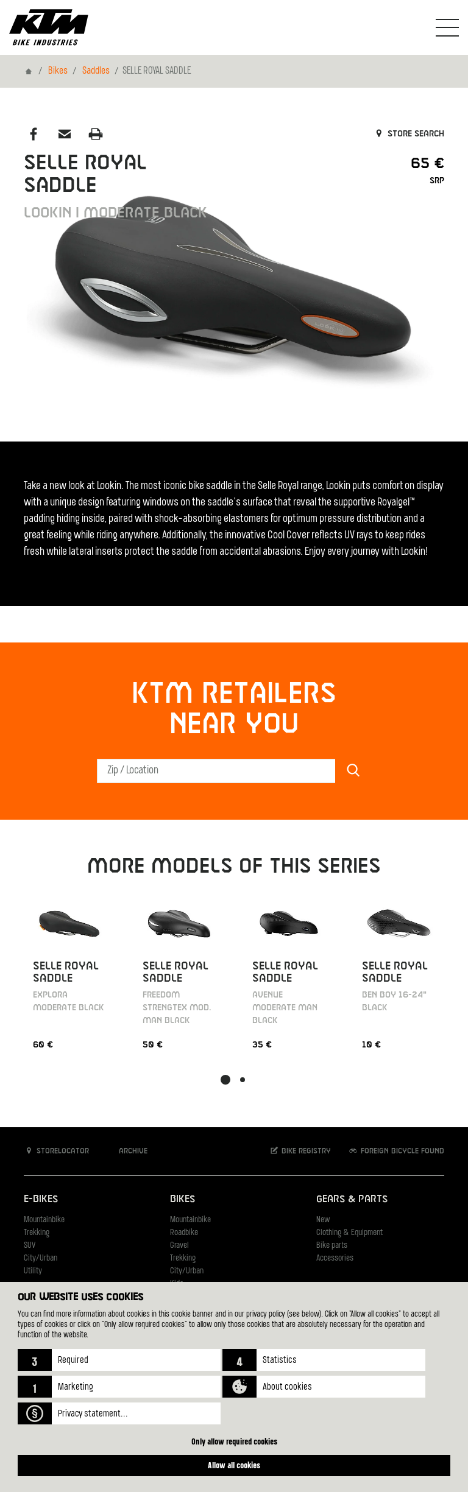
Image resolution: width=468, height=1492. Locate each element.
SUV (29, 1245)
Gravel (179, 1245)
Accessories (334, 1258)
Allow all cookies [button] (234, 1465)
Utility (33, 1271)
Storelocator (56, 1150)
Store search (408, 134)
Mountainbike (44, 1220)
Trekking (36, 1232)
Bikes (58, 71)
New (323, 1220)
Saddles (96, 71)
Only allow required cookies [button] (234, 1441)
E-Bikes (41, 1199)
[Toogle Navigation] (447, 27)
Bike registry (300, 1150)
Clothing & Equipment (349, 1232)
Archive (126, 1150)
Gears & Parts (352, 1199)
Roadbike (184, 1232)
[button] (119, 1360)
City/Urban (40, 1258)
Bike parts (331, 1245)
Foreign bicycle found (396, 1150)
